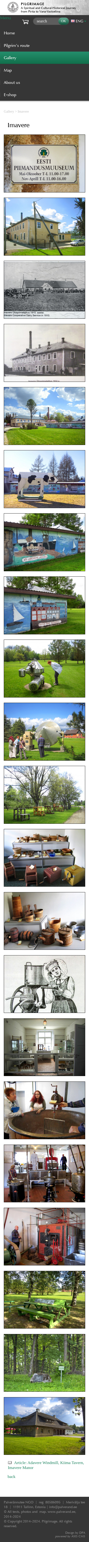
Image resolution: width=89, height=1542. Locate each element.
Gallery (9, 111)
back (11, 1476)
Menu (5, 17)
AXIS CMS (70, 1536)
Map (8, 70)
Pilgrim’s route (17, 45)
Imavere (23, 111)
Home (9, 33)
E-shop (10, 94)
